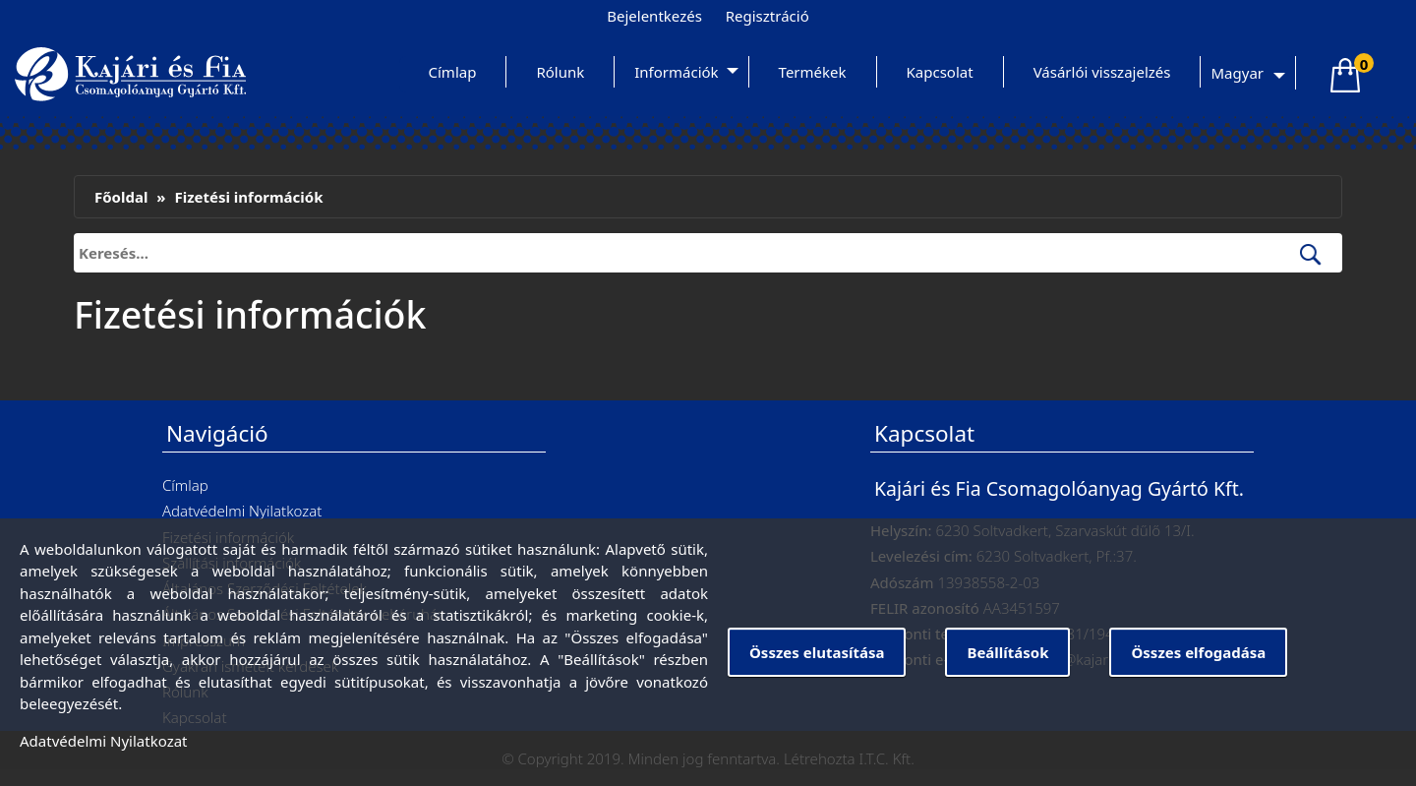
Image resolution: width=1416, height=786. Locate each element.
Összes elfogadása (1198, 652)
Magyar (1237, 73)
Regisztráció (767, 16)
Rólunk (560, 72)
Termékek (813, 72)
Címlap (453, 72)
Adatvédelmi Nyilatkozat (242, 510)
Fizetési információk (248, 197)
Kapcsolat (940, 72)
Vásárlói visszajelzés (1102, 72)
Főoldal (121, 197)
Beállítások (1007, 652)
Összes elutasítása (816, 652)
